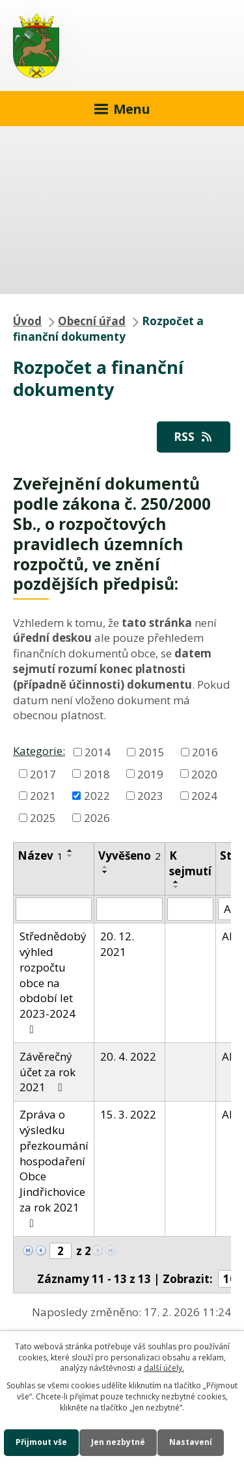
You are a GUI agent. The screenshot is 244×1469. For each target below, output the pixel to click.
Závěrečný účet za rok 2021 (47, 1072)
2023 (150, 795)
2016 (205, 751)
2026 (97, 817)
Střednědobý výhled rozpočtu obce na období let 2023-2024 (53, 982)
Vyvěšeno (129, 855)
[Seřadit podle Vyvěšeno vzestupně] (105, 866)
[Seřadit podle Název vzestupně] (70, 850)
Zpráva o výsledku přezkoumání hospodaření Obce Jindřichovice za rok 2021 (54, 1168)
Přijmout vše (41, 1442)
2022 (97, 795)
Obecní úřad (92, 320)
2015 (152, 751)
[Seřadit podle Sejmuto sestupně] (176, 887)
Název (40, 855)
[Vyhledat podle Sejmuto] (190, 909)
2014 (98, 751)
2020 (204, 773)
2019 (150, 773)
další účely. (164, 1367)
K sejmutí (190, 863)
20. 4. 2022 (128, 1056)
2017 (43, 773)
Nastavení (190, 1442)
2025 (43, 817)
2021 (43, 795)
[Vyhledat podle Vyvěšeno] (129, 909)
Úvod (27, 320)
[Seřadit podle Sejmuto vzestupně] (176, 881)
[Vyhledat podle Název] (54, 909)
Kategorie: (39, 750)
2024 (204, 795)
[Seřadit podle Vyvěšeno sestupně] (105, 872)
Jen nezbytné (118, 1442)
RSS (194, 436)
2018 (97, 773)
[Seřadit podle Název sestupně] (70, 855)
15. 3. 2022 (128, 1114)
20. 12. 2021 (117, 944)
